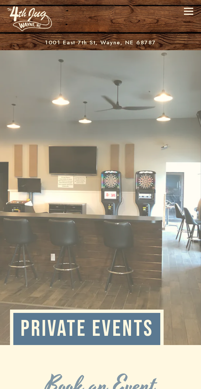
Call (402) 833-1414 (100, 379)
